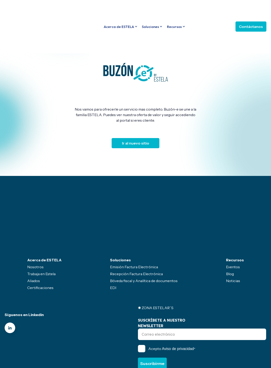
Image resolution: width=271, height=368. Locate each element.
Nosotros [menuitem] (35, 228)
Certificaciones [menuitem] (40, 249)
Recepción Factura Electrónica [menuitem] (136, 235)
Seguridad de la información (201, 347)
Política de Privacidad (203, 334)
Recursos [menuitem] (235, 221)
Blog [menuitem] (230, 235)
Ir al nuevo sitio (135, 143)
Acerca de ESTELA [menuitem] (44, 221)
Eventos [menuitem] (233, 228)
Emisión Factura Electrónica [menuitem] (134, 228)
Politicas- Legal (92, 347)
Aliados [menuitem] (33, 242)
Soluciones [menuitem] (120, 221)
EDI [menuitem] (113, 249)
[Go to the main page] (29, 9)
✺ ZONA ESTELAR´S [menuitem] (155, 269)
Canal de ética (60, 347)
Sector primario (159, 347)
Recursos (174, 9)
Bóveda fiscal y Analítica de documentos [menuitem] (144, 242)
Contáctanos (251, 9)
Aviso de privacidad (178, 310)
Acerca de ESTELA (119, 9)
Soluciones (150, 9)
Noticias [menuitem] (233, 242)
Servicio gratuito (125, 347)
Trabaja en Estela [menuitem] (41, 235)
